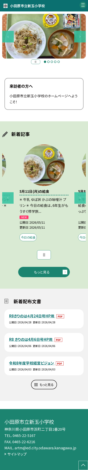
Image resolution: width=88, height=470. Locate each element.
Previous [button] (8, 36)
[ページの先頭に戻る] (83, 465)
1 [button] (45, 62)
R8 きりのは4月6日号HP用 (31, 339)
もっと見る (42, 271)
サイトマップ (16, 454)
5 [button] (59, 62)
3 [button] (52, 62)
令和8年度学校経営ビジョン (32, 363)
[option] (44, 36)
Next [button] (80, 36)
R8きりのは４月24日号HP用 (32, 316)
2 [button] (48, 62)
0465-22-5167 (24, 435)
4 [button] (55, 62)
